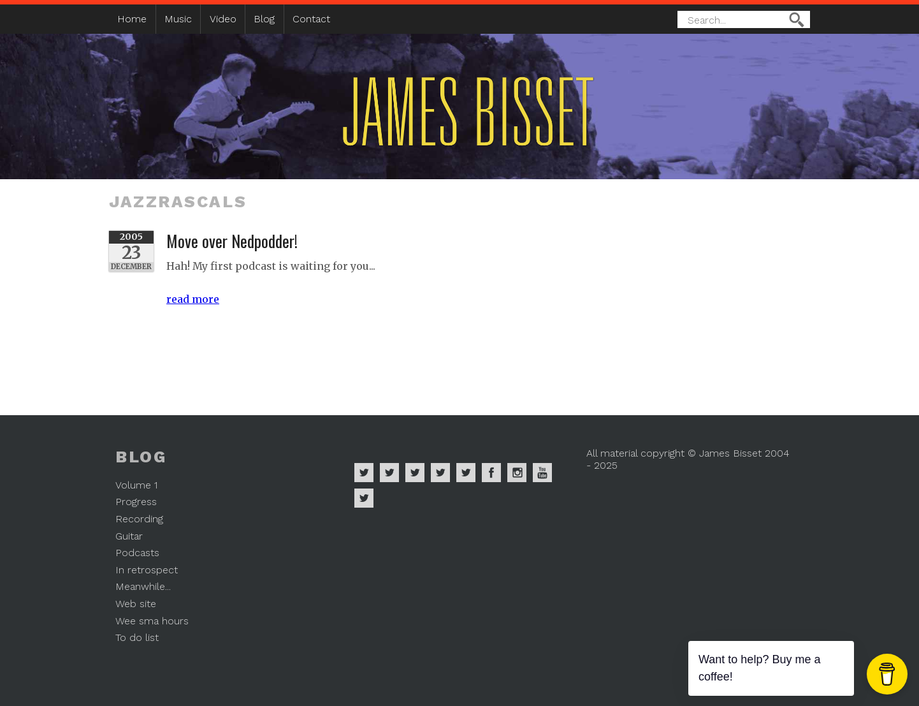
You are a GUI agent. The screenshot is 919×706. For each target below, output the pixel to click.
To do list (137, 637)
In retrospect (146, 570)
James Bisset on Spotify (363, 472)
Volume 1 (136, 485)
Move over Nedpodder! (232, 240)
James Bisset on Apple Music (389, 472)
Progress (136, 502)
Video (223, 19)
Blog (264, 19)
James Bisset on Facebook (491, 472)
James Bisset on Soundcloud (440, 472)
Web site (135, 604)
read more (192, 299)
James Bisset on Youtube (542, 472)
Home (132, 19)
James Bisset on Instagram (516, 472)
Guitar (129, 536)
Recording (139, 519)
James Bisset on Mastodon (363, 498)
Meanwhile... (143, 586)
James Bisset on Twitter (465, 472)
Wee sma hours (152, 621)
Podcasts (137, 553)
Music (178, 19)
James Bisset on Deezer (414, 472)
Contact (311, 19)
